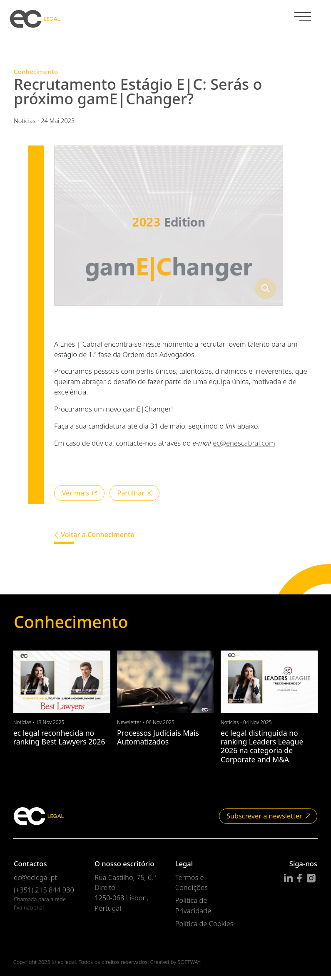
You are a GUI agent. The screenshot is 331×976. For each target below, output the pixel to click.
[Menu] (302, 17)
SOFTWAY (188, 962)
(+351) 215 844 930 (44, 890)
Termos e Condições (191, 882)
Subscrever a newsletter (268, 816)
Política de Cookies (204, 923)
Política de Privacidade (193, 905)
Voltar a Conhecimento (94, 534)
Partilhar (134, 493)
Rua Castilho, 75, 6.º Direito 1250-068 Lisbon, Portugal (125, 892)
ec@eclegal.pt (35, 877)
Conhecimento (36, 71)
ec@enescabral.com (244, 443)
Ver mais (79, 493)
